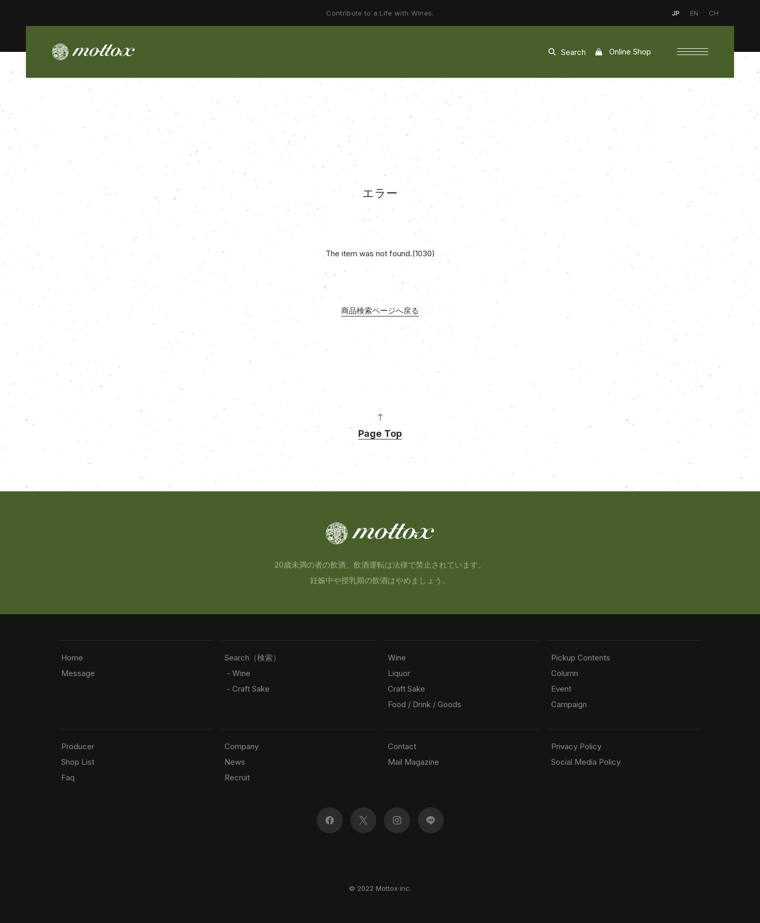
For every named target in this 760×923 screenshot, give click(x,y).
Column (564, 673)
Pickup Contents (580, 658)
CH (714, 13)
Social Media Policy (586, 762)
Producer (77, 746)
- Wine (237, 673)
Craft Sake (406, 689)
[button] (692, 51)
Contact (402, 746)
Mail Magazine (413, 762)
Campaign (569, 704)
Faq (68, 777)
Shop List (77, 762)
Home (72, 658)
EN (694, 13)
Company (241, 746)
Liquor (399, 673)
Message (78, 673)
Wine (397, 658)
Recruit (237, 777)
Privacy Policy (576, 746)
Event (561, 689)
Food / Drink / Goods (424, 704)
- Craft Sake (247, 689)
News (234, 762)
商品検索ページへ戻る (380, 310)
